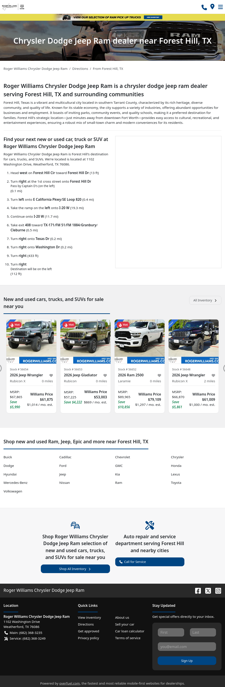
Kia (117, 474)
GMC (119, 465)
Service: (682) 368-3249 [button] (25, 638)
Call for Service (132, 561)
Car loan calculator (129, 631)
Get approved (88, 631)
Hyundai (10, 474)
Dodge (9, 465)
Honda (176, 465)
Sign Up (187, 661)
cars (12, 159)
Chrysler (177, 457)
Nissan (64, 482)
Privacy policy (88, 638)
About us (122, 617)
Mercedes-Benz (15, 482)
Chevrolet (122, 457)
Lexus (175, 474)
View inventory (89, 617)
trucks (22, 159)
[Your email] (187, 646)
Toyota (176, 482)
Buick (8, 457)
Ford (62, 465)
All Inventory (205, 300)
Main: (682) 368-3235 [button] (23, 632)
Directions (86, 624)
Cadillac (65, 457)
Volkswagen (13, 491)
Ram (118, 482)
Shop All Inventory (75, 568)
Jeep (62, 474)
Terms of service (128, 638)
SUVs (39, 159)
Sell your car (124, 624)
